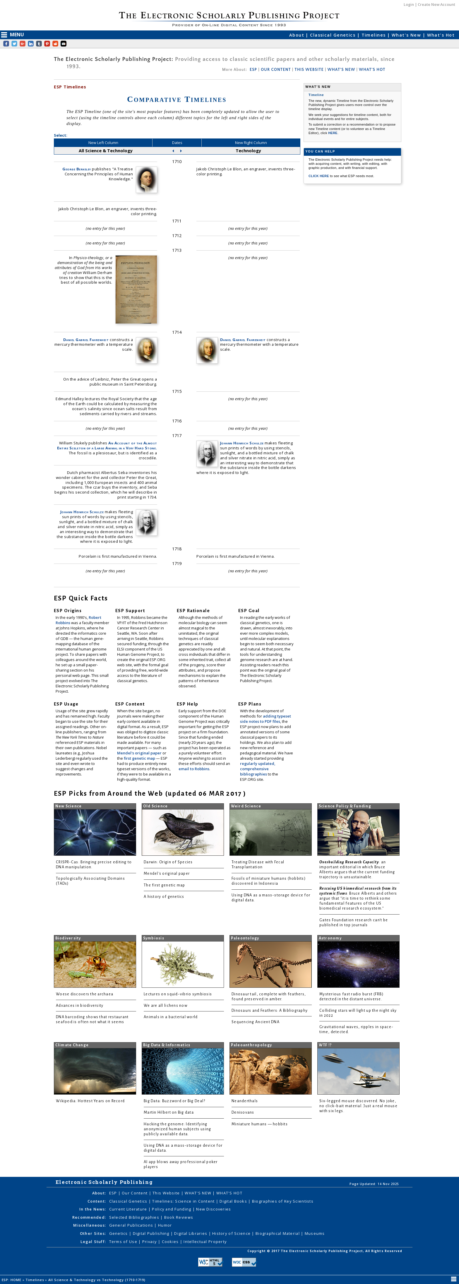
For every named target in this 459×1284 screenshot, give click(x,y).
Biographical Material (278, 1233)
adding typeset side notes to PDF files (265, 718)
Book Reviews (178, 1217)
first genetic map (140, 758)
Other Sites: (93, 1233)
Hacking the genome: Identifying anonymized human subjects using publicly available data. (177, 1129)
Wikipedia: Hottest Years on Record (90, 1101)
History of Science (232, 1233)
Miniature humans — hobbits (260, 1124)
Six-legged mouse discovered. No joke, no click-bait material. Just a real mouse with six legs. (358, 1106)
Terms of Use (124, 1241)
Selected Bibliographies (135, 1217)
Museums (315, 1233)
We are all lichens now (165, 1006)
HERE (333, 133)
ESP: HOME (12, 1280)
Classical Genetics (333, 35)
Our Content (135, 1193)
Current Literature (128, 1209)
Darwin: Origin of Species (168, 862)
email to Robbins (194, 768)
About (297, 35)
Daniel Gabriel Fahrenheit (86, 339)
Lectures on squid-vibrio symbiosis (178, 994)
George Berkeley (76, 169)
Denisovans (243, 1112)
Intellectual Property (205, 1241)
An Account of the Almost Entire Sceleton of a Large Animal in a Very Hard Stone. (107, 445)
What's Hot (441, 35)
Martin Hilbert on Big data (169, 1112)
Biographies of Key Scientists (283, 1201)
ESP (253, 70)
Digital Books (234, 1201)
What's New (407, 35)
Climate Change (72, 1045)
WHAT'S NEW (341, 70)
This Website (167, 1193)
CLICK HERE (319, 176)
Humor (165, 1225)
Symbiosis (153, 938)
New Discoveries (213, 1209)
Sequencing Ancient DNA (256, 1022)
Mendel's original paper (139, 753)
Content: (97, 1201)
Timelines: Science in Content (184, 1201)
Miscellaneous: (89, 1225)
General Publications (132, 1225)
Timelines (374, 35)
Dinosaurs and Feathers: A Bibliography (270, 1011)
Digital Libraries (191, 1233)
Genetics (119, 1233)
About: (99, 1193)
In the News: (92, 1209)
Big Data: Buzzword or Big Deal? (174, 1101)
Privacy (150, 1241)
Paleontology (245, 938)
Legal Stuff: (93, 1241)
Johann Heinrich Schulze (82, 511)
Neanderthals (245, 1101)
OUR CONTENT (276, 70)
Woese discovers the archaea (84, 994)
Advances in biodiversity (79, 1006)
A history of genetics (164, 897)
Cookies (171, 1241)
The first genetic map (164, 885)
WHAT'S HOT (372, 70)
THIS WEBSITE (309, 70)
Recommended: (89, 1217)
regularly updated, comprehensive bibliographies (257, 769)
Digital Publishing (152, 1233)
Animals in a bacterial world (171, 1017)
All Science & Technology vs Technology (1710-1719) (97, 1280)
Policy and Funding (172, 1209)
